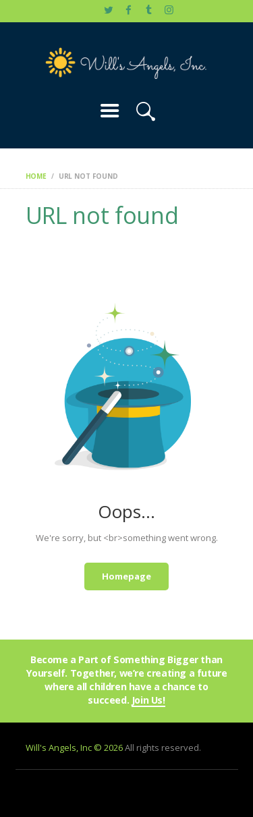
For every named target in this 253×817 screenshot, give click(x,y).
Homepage (126, 576)
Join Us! (148, 700)
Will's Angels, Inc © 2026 (74, 747)
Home (36, 176)
